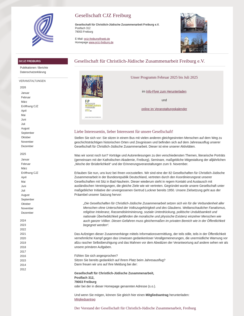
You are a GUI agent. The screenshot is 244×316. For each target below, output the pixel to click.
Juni (23, 119)
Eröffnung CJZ (29, 106)
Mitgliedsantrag (85, 299)
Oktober (26, 137)
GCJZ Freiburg (30, 61)
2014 (23, 265)
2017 (23, 251)
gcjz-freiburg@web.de (97, 38)
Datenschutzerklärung (33, 72)
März (24, 101)
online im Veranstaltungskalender (164, 109)
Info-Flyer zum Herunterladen (166, 91)
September (27, 132)
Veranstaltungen (32, 81)
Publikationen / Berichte (34, 67)
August (25, 128)
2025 (23, 154)
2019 (23, 242)
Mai (23, 115)
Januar (25, 93)
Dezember (27, 146)
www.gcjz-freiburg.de (101, 42)
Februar (26, 97)
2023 (23, 225)
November (27, 141)
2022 (23, 229)
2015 (23, 260)
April (24, 110)
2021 (23, 233)
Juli (23, 124)
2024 (23, 220)
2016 (23, 256)
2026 (23, 87)
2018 (23, 247)
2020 (23, 238)
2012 (23, 269)
